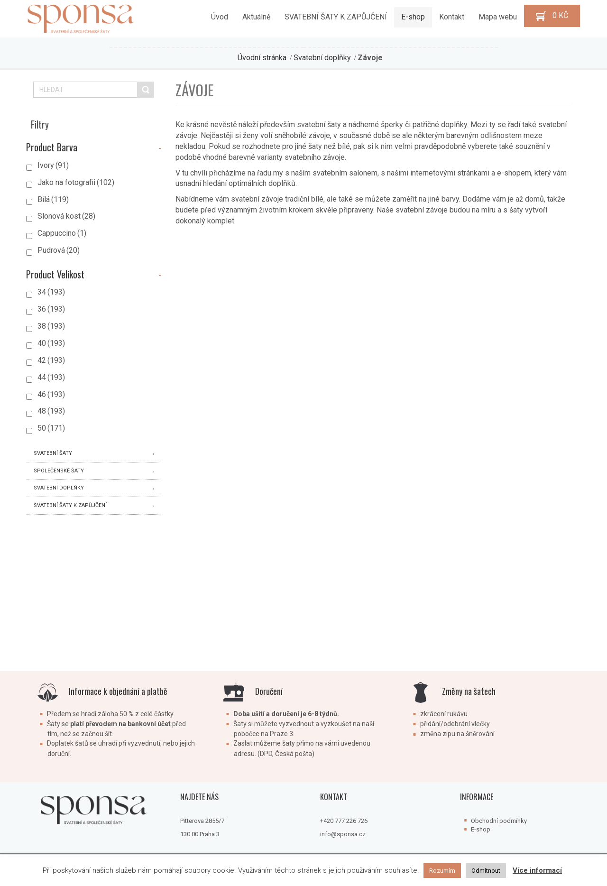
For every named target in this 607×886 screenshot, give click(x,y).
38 (51, 326)
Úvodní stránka (262, 57)
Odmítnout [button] (485, 870)
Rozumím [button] (442, 870)
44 (51, 377)
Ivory (53, 165)
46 (51, 394)
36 (51, 309)
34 (51, 291)
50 (51, 428)
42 (51, 360)
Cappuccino (61, 233)
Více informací (537, 870)
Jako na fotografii (75, 182)
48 (51, 410)
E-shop (480, 829)
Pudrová (58, 250)
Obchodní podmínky (499, 820)
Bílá (53, 199)
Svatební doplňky (322, 57)
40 (51, 343)
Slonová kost (66, 216)
